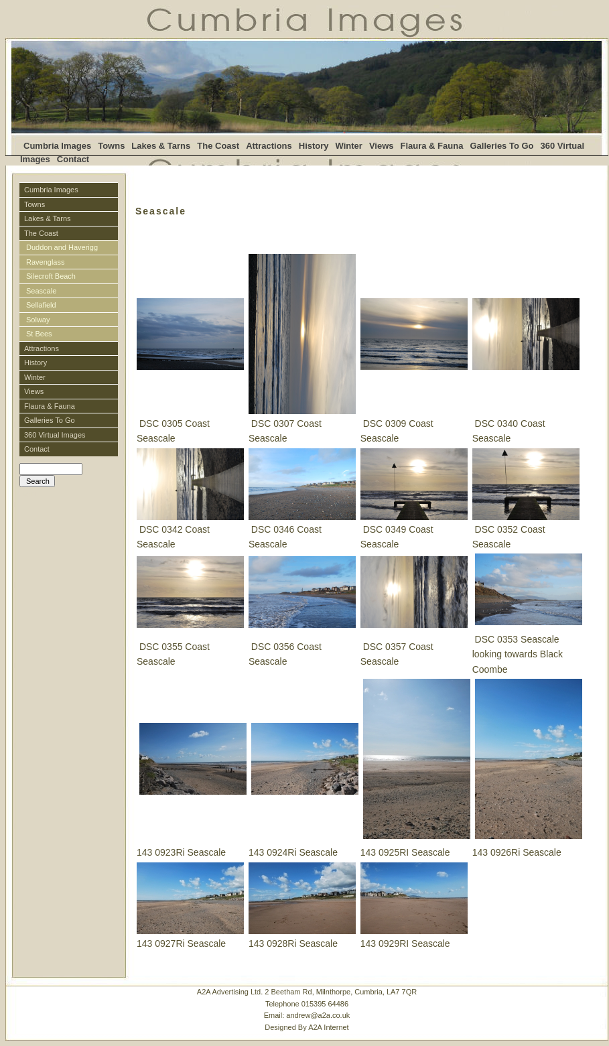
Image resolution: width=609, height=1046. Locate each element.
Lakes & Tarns (160, 146)
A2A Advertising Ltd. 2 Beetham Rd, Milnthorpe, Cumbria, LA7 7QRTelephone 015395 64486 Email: (307, 1009)
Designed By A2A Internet (306, 1027)
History (314, 146)
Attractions (269, 146)
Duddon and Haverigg (62, 247)
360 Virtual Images (55, 435)
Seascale (41, 291)
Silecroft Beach (51, 276)
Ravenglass (45, 262)
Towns (111, 146)
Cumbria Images (57, 146)
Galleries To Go (501, 146)
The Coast (218, 146)
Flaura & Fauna (432, 146)
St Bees (39, 334)
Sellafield (41, 305)
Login (27, 493)
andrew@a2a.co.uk (318, 1015)
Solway (39, 320)
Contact (73, 159)
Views (381, 146)
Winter (349, 146)
